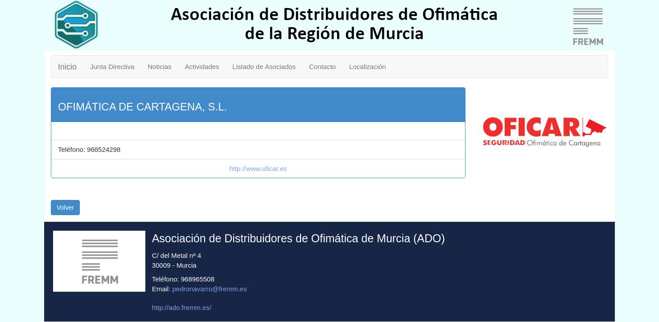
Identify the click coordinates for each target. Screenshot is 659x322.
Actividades (202, 66)
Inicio (67, 66)
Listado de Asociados (264, 66)
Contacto (322, 66)
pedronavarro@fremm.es (210, 289)
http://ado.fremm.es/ (181, 307)
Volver (65, 207)
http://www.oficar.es (258, 168)
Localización (367, 66)
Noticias (159, 66)
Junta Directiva (112, 66)
